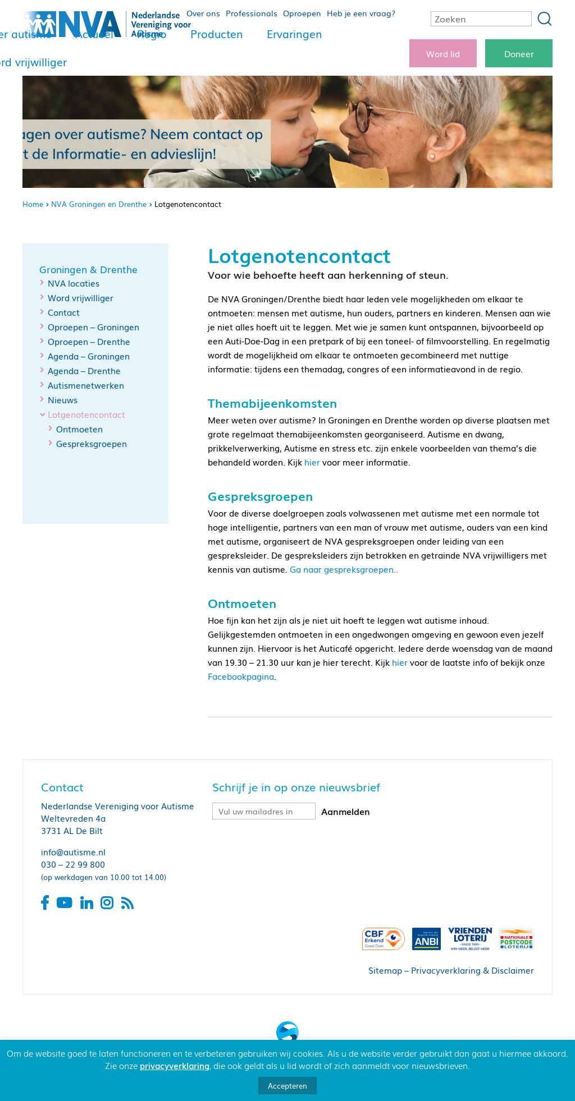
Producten (216, 34)
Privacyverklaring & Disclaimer (472, 970)
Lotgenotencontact (86, 414)
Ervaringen (294, 34)
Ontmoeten (79, 428)
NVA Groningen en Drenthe (99, 204)
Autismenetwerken (86, 385)
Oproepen (302, 13)
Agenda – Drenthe (84, 370)
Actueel (94, 34)
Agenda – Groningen (89, 355)
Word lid (443, 53)
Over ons (203, 13)
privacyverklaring (174, 1065)
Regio (152, 34)
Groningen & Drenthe (88, 269)
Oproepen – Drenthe (89, 341)
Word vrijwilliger (80, 297)
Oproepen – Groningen (93, 326)
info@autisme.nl (73, 851)
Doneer (519, 53)
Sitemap (385, 970)
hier (312, 461)
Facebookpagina (241, 676)
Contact (64, 312)
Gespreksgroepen (91, 443)
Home (32, 204)
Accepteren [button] (287, 1085)
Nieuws (62, 399)
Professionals (251, 13)
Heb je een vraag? (361, 13)
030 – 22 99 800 (73, 864)
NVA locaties (73, 283)
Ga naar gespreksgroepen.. (344, 569)
